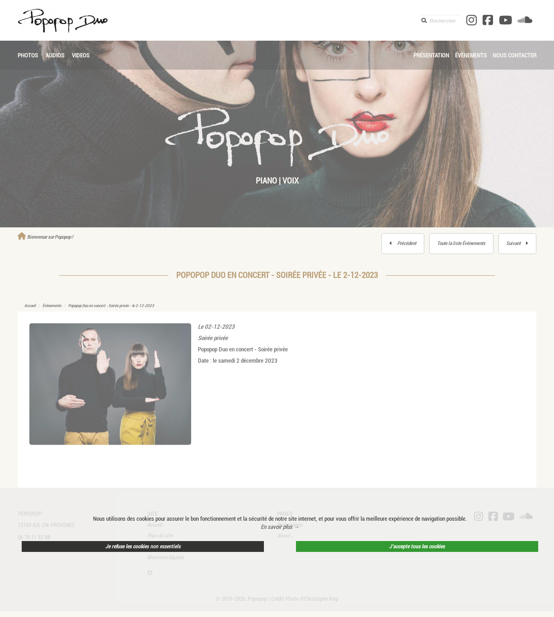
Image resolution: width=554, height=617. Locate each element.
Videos (80, 55)
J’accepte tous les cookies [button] (417, 546)
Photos (28, 55)
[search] (440, 20)
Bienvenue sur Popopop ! (45, 237)
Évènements (471, 55)
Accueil (30, 313)
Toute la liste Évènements (461, 243)
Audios (55, 55)
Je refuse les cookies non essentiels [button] (142, 546)
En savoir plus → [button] (280, 526)
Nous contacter (514, 55)
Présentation (431, 55)
